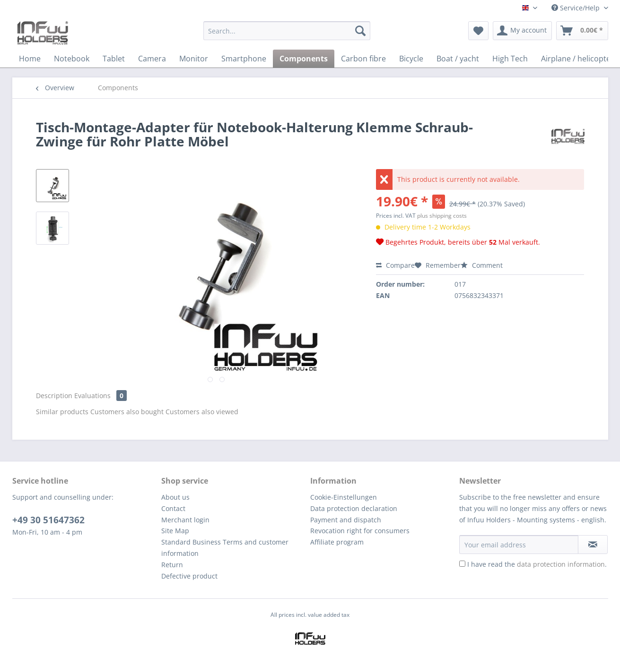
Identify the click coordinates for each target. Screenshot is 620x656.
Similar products (62, 411)
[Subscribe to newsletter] (593, 544)
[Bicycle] (411, 59)
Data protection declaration (353, 508)
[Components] (303, 59)
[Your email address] (518, 544)
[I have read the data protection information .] (462, 564)
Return (172, 564)
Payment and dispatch (345, 519)
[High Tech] (510, 59)
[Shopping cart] (582, 30)
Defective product (189, 575)
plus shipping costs (442, 216)
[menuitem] (286, 35)
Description (54, 395)
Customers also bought (127, 411)
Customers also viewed (202, 411)
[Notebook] (71, 59)
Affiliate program (337, 541)
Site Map (175, 530)
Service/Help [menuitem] (576, 7)
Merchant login (185, 519)
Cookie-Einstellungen (343, 497)
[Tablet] (113, 59)
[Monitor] (194, 59)
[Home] (29, 59)
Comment (482, 265)
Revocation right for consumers (360, 530)
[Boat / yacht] (458, 59)
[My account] (522, 30)
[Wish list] (478, 30)
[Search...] (286, 30)
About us (175, 497)
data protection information (561, 564)
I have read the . (537, 564)
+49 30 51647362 (48, 520)
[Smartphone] (244, 59)
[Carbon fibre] (363, 59)
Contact (173, 508)
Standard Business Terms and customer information (224, 547)
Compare (395, 265)
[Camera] (152, 59)
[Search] (360, 30)
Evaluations (100, 395)
